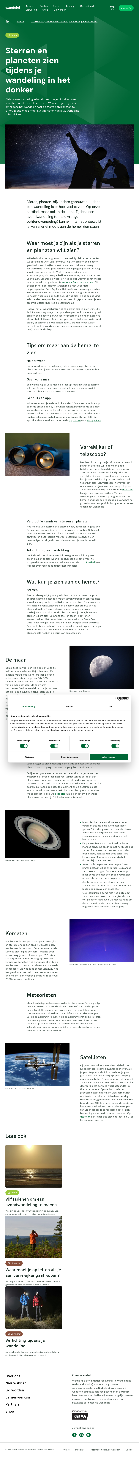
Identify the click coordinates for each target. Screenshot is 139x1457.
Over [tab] (110, 706)
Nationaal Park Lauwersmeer (78, 282)
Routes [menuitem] (44, 6)
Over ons (12, 1376)
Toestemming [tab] (28, 706)
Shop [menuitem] (45, 9)
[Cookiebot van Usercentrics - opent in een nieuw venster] (117, 699)
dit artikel (127, 489)
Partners (12, 1404)
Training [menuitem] (70, 6)
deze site (60, 793)
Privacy (66, 1449)
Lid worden (14, 1390)
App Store (74, 420)
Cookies (130, 1449)
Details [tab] (69, 706)
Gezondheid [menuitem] (87, 6)
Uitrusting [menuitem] (31, 9)
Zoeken (124, 8)
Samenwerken (17, 1397)
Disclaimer (80, 1449)
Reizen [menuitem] (56, 6)
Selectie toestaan (69, 757)
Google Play (94, 420)
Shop (9, 1411)
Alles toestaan (109, 757)
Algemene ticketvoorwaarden (105, 1449)
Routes (20, 21)
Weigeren (29, 757)
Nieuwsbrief (15, 1383)
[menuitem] (12, 7)
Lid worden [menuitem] (60, 9)
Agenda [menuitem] (30, 6)
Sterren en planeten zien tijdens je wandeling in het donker (64, 21)
